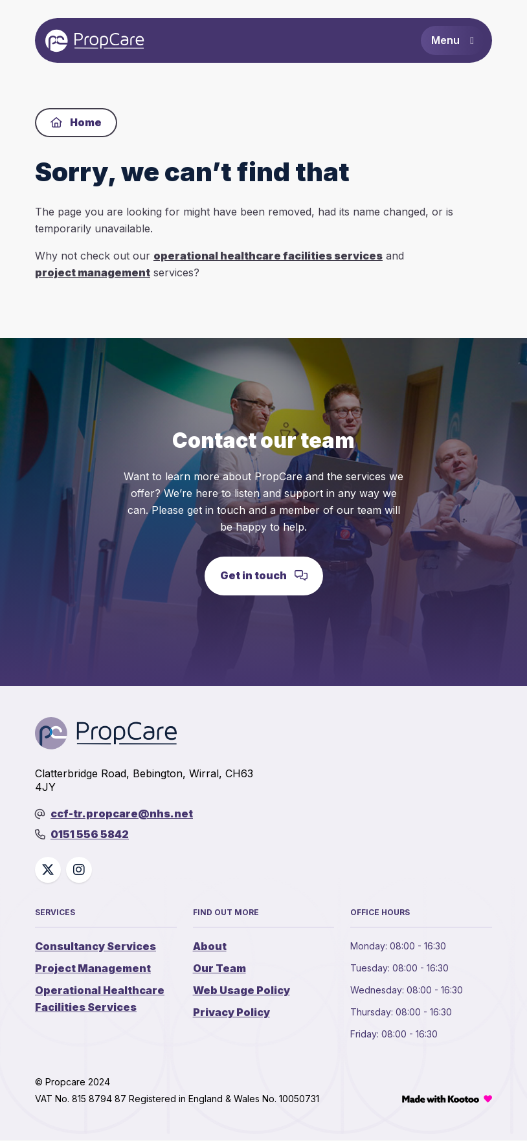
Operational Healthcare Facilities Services (99, 1000)
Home (76, 122)
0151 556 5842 (89, 835)
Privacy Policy (231, 1013)
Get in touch (264, 576)
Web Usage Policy (241, 991)
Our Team (219, 969)
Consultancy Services (95, 947)
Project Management (93, 969)
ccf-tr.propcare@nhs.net (121, 814)
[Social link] (48, 871)
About (210, 947)
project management (92, 273)
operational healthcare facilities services (268, 256)
